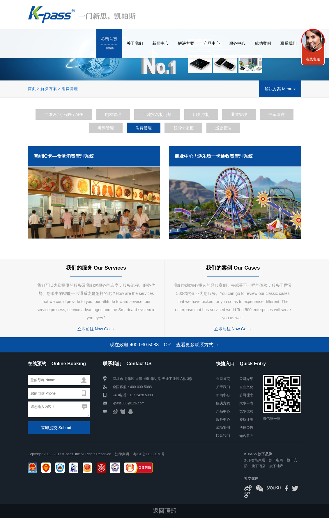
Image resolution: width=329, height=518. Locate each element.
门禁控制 (201, 114)
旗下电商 (276, 460)
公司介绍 (246, 379)
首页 (32, 88)
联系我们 (288, 43)
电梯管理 (113, 114)
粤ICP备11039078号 (149, 454)
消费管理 (69, 88)
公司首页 (109, 44)
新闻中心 (160, 43)
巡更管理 (223, 128)
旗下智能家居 (254, 460)
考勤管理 (106, 128)
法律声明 (122, 454)
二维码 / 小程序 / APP (64, 114)
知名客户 (246, 436)
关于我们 (135, 43)
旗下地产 (276, 466)
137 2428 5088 (141, 395)
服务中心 (237, 43)
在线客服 (313, 59)
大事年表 (246, 403)
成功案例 (263, 43)
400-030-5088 (141, 387)
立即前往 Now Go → (96, 329)
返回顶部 (164, 511)
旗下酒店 (259, 466)
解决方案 (186, 43)
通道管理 (239, 114)
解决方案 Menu (280, 89)
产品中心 (212, 43)
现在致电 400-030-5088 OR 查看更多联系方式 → (164, 344)
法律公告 (246, 428)
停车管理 (276, 114)
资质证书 (246, 419)
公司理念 (246, 395)
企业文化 (246, 387)
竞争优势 (246, 411)
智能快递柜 (183, 128)
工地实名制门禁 (157, 114)
